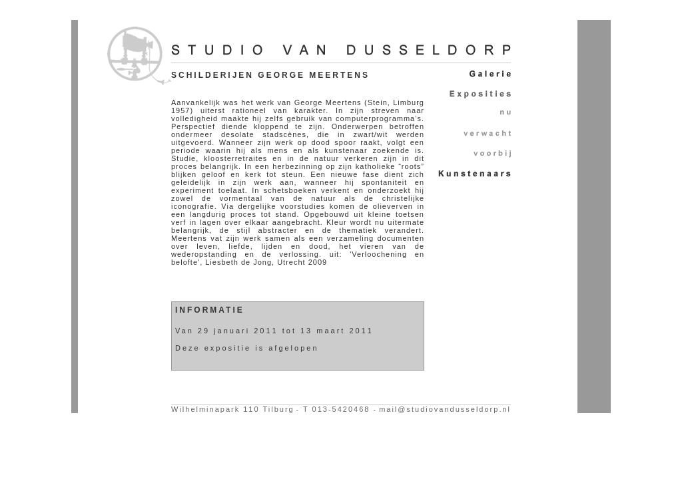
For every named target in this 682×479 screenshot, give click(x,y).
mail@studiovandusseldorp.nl (445, 409)
